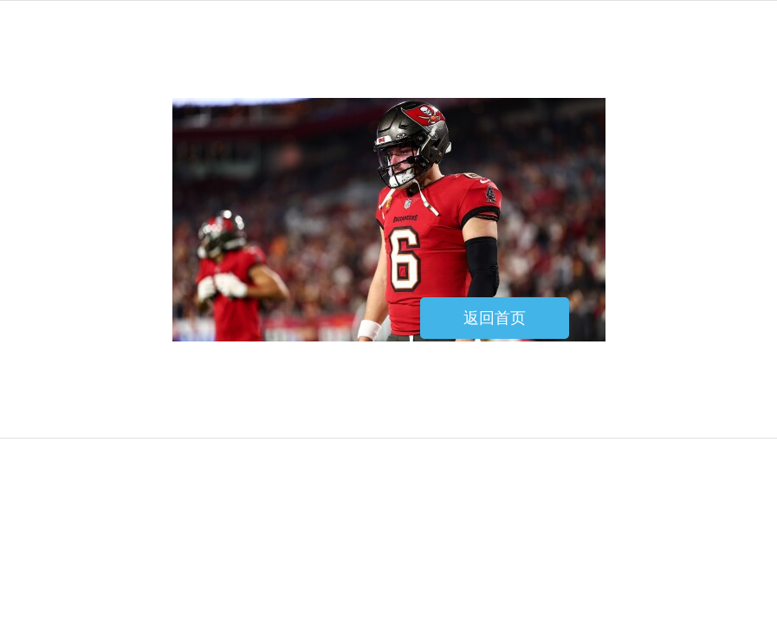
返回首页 (494, 318)
